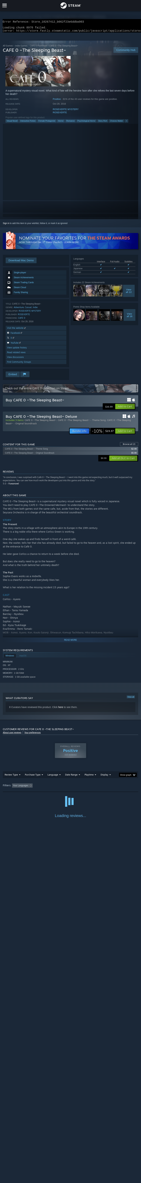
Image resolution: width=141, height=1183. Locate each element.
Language (52, 776)
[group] (70, 788)
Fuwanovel (13, 485)
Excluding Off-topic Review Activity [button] (56, 787)
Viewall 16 (129, 317)
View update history (17, 349)
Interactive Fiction (27, 123)
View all (130, 699)
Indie (35, 309)
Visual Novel (12, 123)
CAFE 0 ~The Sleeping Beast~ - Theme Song (82, 422)
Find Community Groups (19, 364)
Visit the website (16, 330)
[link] (103, 433)
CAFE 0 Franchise (38, 47)
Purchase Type (32, 776)
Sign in (6, 225)
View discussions (15, 359)
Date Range (71, 776)
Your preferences (32, 734)
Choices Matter (116, 123)
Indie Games (21, 47)
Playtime (89, 776)
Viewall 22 (129, 293)
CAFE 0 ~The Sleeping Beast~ (40, 422)
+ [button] (126, 123)
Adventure (19, 309)
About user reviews (12, 734)
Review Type (11, 776)
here (60, 709)
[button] (125, 408)
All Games (8, 47)
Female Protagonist (46, 123)
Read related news (16, 354)
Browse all (129, 446)
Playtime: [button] (83, 787)
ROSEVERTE (60, 114)
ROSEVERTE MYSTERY (66, 111)
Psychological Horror (86, 123)
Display (104, 776)
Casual (28, 309)
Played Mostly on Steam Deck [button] (109, 787)
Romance (70, 123)
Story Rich (102, 123)
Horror (61, 123)
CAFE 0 (21, 320)
